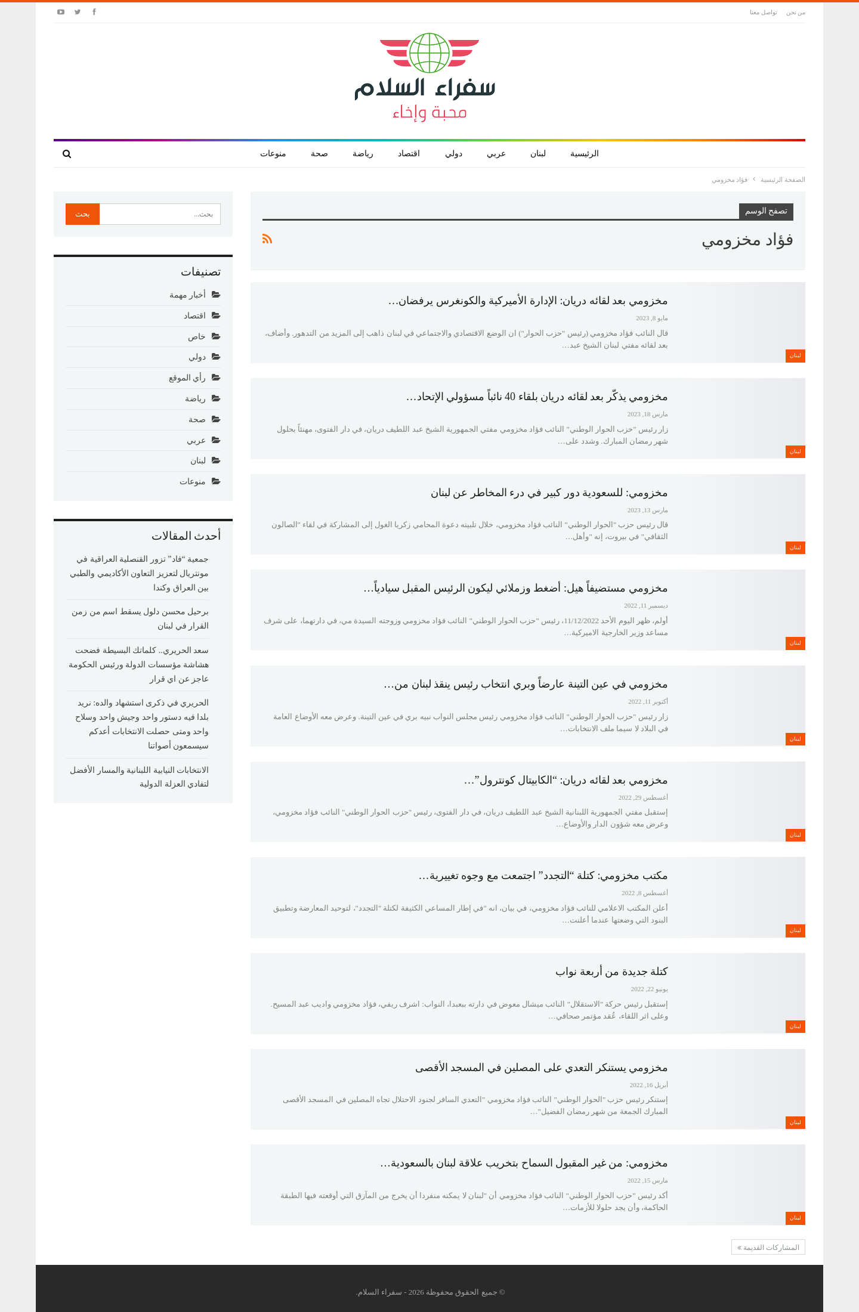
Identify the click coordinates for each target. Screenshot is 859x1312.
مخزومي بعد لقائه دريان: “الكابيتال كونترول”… (566, 780)
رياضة (363, 153)
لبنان (538, 153)
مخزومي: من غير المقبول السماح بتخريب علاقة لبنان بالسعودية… (524, 1163)
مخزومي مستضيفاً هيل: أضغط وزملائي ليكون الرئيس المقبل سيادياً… (515, 588)
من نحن (796, 12)
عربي (496, 153)
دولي (453, 153)
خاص (197, 336)
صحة (319, 153)
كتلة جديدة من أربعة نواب (611, 971)
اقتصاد (409, 153)
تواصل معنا (763, 12)
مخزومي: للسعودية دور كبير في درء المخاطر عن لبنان (549, 493)
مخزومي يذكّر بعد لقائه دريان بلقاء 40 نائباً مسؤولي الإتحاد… (537, 397)
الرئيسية (584, 153)
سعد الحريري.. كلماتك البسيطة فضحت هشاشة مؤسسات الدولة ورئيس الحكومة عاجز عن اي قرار (139, 664)
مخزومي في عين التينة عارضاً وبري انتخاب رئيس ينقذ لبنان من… (526, 684)
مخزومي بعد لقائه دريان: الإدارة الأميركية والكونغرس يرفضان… (528, 301)
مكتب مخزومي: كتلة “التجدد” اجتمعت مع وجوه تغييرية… (543, 875)
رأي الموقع (187, 377)
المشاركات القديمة (768, 1247)
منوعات (273, 153)
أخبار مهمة (187, 294)
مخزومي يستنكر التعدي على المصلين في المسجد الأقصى (542, 1067)
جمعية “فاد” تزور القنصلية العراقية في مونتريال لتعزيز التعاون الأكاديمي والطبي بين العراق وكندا (139, 573)
